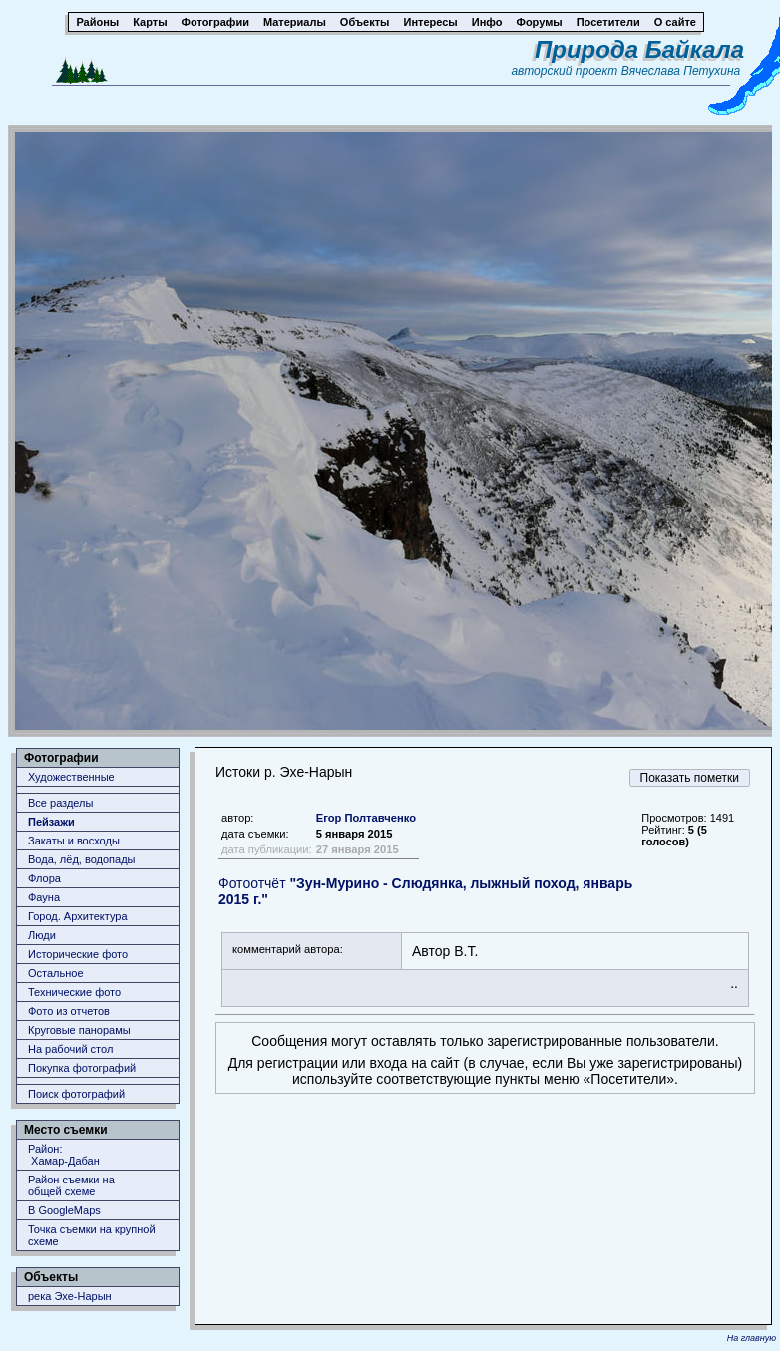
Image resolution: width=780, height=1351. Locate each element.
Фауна (44, 897)
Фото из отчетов (69, 1011)
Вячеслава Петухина (681, 71)
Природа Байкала (639, 49)
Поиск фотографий (76, 1094)
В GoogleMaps (64, 1210)
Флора (44, 878)
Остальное (56, 973)
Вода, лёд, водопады (81, 859)
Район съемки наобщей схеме (71, 1185)
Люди (42, 935)
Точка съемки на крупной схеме (92, 1235)
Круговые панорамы (79, 1030)
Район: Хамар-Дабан (64, 1155)
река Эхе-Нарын (70, 1296)
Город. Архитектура (78, 916)
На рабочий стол (70, 1049)
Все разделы (60, 803)
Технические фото (74, 992)
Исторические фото (78, 954)
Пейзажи (51, 822)
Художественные (71, 777)
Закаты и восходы (74, 840)
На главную (751, 1338)
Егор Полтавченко (366, 818)
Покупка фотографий (82, 1068)
